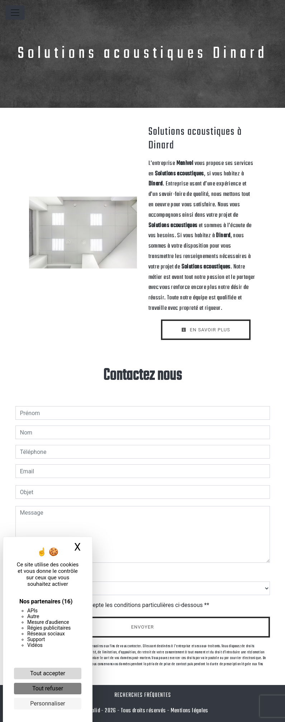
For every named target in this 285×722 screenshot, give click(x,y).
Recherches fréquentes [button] (142, 695)
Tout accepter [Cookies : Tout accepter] (47, 673)
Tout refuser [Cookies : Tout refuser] (47, 688)
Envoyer (142, 627)
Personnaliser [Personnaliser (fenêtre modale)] (47, 703)
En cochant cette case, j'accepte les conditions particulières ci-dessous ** (116, 605)
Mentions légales (188, 711)
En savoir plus (205, 329)
